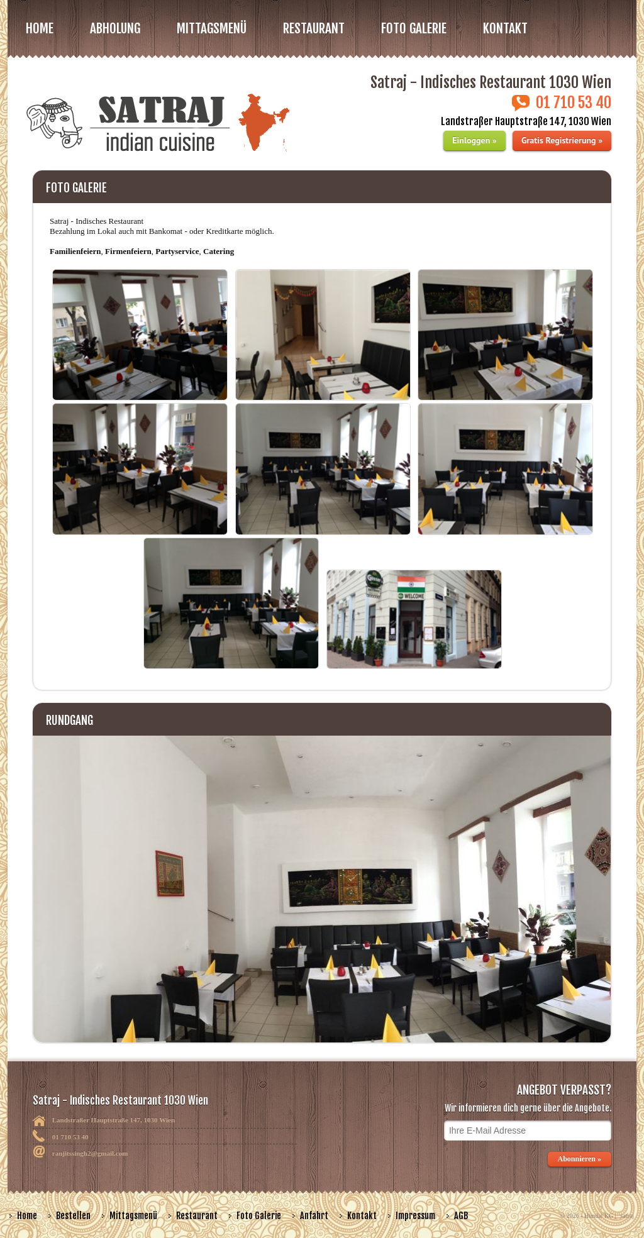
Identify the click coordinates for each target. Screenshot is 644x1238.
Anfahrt (314, 1215)
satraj (627, 1215)
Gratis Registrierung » (561, 140)
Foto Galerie (258, 1215)
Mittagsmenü (133, 1215)
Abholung (115, 28)
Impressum (415, 1215)
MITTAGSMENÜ (212, 28)
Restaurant (197, 1215)
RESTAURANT (314, 28)
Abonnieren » (579, 1158)
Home (39, 28)
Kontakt (505, 28)
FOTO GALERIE (414, 28)
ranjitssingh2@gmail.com (90, 1153)
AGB (461, 1215)
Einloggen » (474, 140)
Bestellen (73, 1215)
